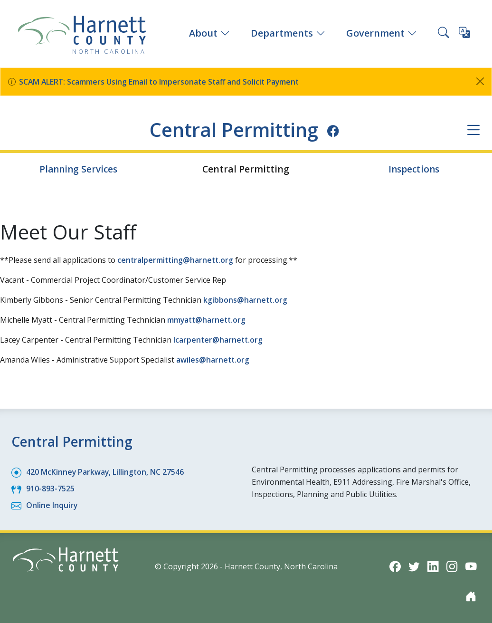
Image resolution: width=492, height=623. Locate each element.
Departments (288, 33)
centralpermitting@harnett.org (176, 260)
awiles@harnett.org (213, 360)
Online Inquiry (52, 504)
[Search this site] (443, 33)
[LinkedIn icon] (433, 566)
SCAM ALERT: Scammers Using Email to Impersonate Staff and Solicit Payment (161, 82)
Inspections (414, 169)
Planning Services (78, 169)
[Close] (480, 81)
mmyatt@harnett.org (207, 320)
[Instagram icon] (452, 566)
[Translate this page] (464, 34)
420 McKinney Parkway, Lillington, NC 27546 (105, 471)
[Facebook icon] (336, 131)
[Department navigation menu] (473, 130)
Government (381, 33)
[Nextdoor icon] (471, 596)
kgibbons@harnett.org (245, 300)
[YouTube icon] (471, 566)
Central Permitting (234, 129)
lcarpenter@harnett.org (218, 340)
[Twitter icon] (414, 566)
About (209, 33)
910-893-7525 (50, 488)
